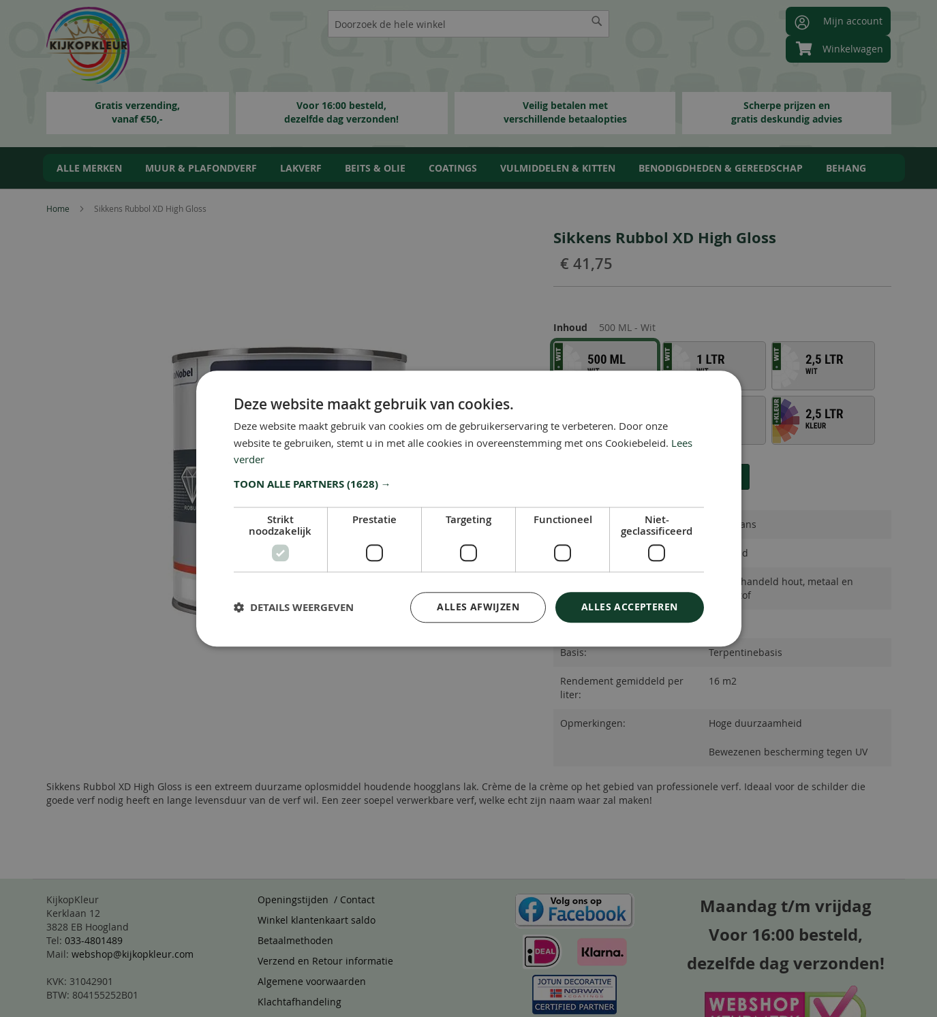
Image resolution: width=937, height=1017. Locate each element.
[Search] (597, 21)
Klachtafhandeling (299, 1001)
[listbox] (722, 395)
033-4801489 (94, 940)
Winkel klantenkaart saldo (316, 919)
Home (58, 208)
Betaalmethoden (295, 940)
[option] (605, 365)
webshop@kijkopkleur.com (133, 954)
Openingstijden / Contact (316, 899)
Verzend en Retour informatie (325, 960)
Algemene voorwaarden (312, 981)
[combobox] (468, 23)
